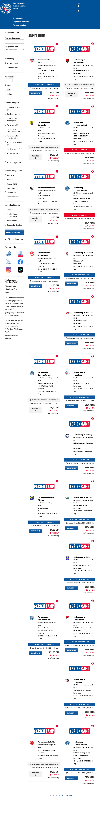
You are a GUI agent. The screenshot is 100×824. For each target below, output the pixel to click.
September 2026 (12, 188)
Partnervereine (19, 25)
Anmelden (35, 93)
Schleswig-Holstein (13, 225)
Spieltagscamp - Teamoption (12, 119)
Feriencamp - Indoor (14, 143)
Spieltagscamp (12, 114)
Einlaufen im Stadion (14, 108)
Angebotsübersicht (21, 21)
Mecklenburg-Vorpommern (11, 215)
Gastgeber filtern (14, 48)
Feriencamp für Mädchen (11, 137)
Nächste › (60, 795)
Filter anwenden (14, 232)
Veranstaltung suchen (14, 38)
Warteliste (71, 94)
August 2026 (11, 184)
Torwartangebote (13, 162)
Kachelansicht (11, 63)
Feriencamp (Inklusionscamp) (13, 130)
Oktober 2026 (11, 192)
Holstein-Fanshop (19, 6)
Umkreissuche (8, 77)
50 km (8, 94)
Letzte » (69, 795)
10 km (8, 85)
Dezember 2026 (12, 197)
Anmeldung (18, 18)
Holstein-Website (19, 3)
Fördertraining (12, 149)
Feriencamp (11, 125)
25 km (8, 90)
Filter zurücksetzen (15, 239)
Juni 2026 (9, 175)
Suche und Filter (13, 33)
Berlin (8, 210)
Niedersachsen (11, 221)
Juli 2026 (9, 180)
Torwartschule (12, 153)
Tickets (15, 9)
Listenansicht (11, 68)
